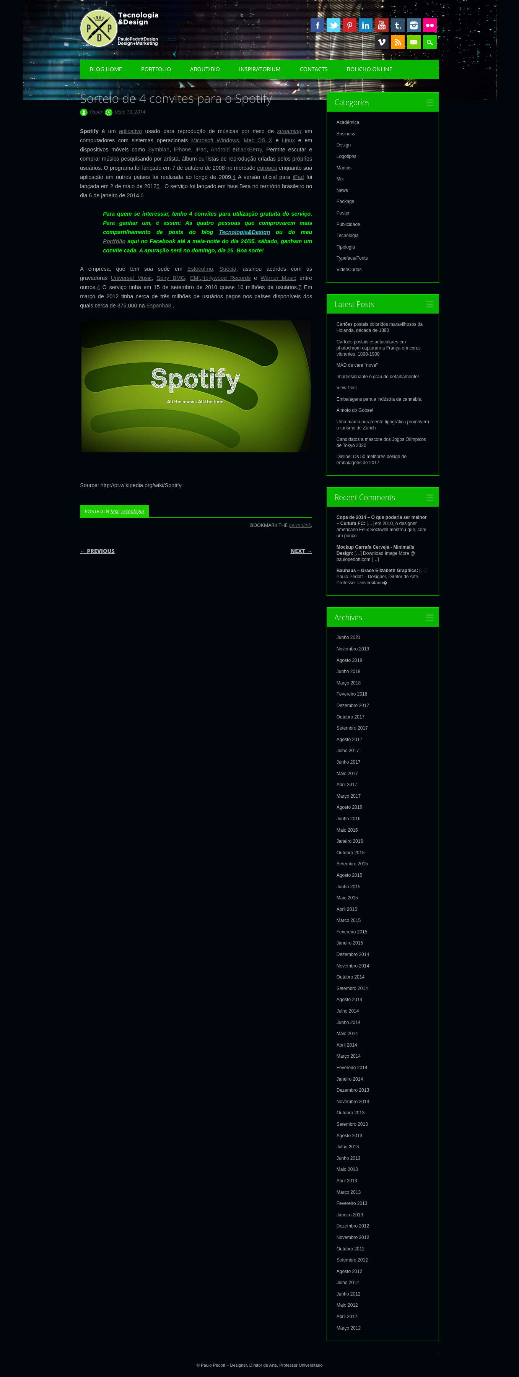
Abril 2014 (347, 1045)
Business (346, 134)
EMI (195, 278)
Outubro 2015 (350, 852)
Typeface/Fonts (352, 258)
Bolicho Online (369, 69)
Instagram (414, 25)
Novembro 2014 (353, 966)
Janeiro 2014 (350, 1079)
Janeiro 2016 (350, 841)
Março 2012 (349, 1328)
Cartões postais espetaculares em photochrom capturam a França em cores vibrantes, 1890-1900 (379, 348)
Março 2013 (349, 1192)
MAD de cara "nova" (357, 365)
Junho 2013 (349, 1158)
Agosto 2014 (349, 999)
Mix (114, 511)
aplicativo (130, 131)
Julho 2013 (348, 1146)
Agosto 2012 (349, 1271)
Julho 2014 (348, 1011)
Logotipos (346, 156)
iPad (201, 149)
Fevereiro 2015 (352, 932)
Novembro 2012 (353, 1237)
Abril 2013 (347, 1181)
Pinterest (349, 25)
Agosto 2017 (349, 739)
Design (344, 145)
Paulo (95, 111)
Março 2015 (349, 920)
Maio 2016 (347, 830)
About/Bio (205, 69)
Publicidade (348, 224)
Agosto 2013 (349, 1135)
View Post (347, 387)
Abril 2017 (347, 784)
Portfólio (114, 241)
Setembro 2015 (352, 864)
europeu (267, 168)
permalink (300, 525)
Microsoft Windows (215, 140)
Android (220, 149)
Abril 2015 (347, 909)
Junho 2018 (349, 671)
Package (346, 201)
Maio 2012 (347, 1305)
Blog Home (105, 69)
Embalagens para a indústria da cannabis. (379, 399)
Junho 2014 (349, 1022)
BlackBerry (249, 149)
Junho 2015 (349, 886)
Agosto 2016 (349, 807)
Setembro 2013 (352, 1124)
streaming (289, 131)
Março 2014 (349, 1056)
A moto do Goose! (355, 410)
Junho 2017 (349, 762)
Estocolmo (200, 269)
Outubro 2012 (350, 1249)
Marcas (344, 168)
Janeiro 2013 (350, 1215)
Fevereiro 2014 (352, 1067)
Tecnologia (132, 511)
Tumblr (398, 25)
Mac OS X (258, 140)
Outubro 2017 (350, 717)
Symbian (158, 149)
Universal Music (131, 278)
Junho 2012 (349, 1294)
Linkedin (366, 25)
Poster (343, 213)
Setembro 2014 (352, 988)
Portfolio (156, 69)
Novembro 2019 (353, 649)
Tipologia (346, 247)
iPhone (182, 149)
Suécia (228, 269)
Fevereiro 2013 (352, 1203)
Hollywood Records (226, 278)
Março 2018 (349, 683)
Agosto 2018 (349, 660)
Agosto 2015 (349, 875)
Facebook (317, 25)
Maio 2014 (347, 1033)
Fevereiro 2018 (352, 694)
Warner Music (278, 278)
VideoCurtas (349, 269)
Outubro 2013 (350, 1112)
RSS (398, 42)
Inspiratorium (260, 69)
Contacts (314, 69)
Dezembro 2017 (353, 705)
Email (414, 42)
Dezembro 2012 (353, 1226)
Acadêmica (348, 122)
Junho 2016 (349, 818)
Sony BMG (170, 278)
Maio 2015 (347, 898)
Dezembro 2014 (353, 954)
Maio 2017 (347, 773)
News (342, 190)
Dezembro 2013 (353, 1090)
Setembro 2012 (352, 1260)
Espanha (157, 305)
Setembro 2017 (352, 728)
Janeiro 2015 (350, 943)
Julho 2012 (348, 1282)
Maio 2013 (347, 1169)
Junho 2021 (349, 637)
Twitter (333, 25)
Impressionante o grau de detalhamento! (378, 376)
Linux (288, 140)
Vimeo (382, 42)
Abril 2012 (347, 1316)
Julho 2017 (348, 750)
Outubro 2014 (350, 977)
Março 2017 (349, 796)
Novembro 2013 (353, 1101)
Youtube (382, 25)
